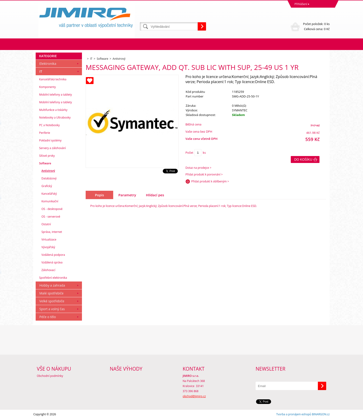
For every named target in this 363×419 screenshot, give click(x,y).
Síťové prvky (47, 156)
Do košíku (303, 159)
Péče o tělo (47, 317)
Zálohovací (48, 270)
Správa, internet (51, 232)
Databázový (48, 178)
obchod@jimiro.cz (194, 396)
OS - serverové (50, 217)
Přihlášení (300, 4)
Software (45, 163)
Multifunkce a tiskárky (53, 110)
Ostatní (46, 224)
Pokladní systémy (50, 140)
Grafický (46, 186)
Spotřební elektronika (53, 278)
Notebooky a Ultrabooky (55, 117)
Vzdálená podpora (53, 255)
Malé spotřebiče (51, 293)
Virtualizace (48, 239)
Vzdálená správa (52, 262)
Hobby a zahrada (52, 285)
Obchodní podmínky (50, 376)
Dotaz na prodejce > (198, 168)
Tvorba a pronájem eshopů (293, 414)
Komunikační (49, 201)
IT (40, 71)
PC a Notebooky (49, 125)
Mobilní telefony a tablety (55, 95)
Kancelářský (49, 194)
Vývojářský (48, 247)
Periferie (44, 133)
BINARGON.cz (321, 414)
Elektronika (47, 63)
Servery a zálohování (52, 148)
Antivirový (48, 171)
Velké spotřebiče (51, 301)
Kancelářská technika (52, 79)
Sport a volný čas (52, 309)
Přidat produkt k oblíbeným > (210, 181)
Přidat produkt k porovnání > (204, 174)
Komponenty (47, 87)
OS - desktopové (52, 209)
